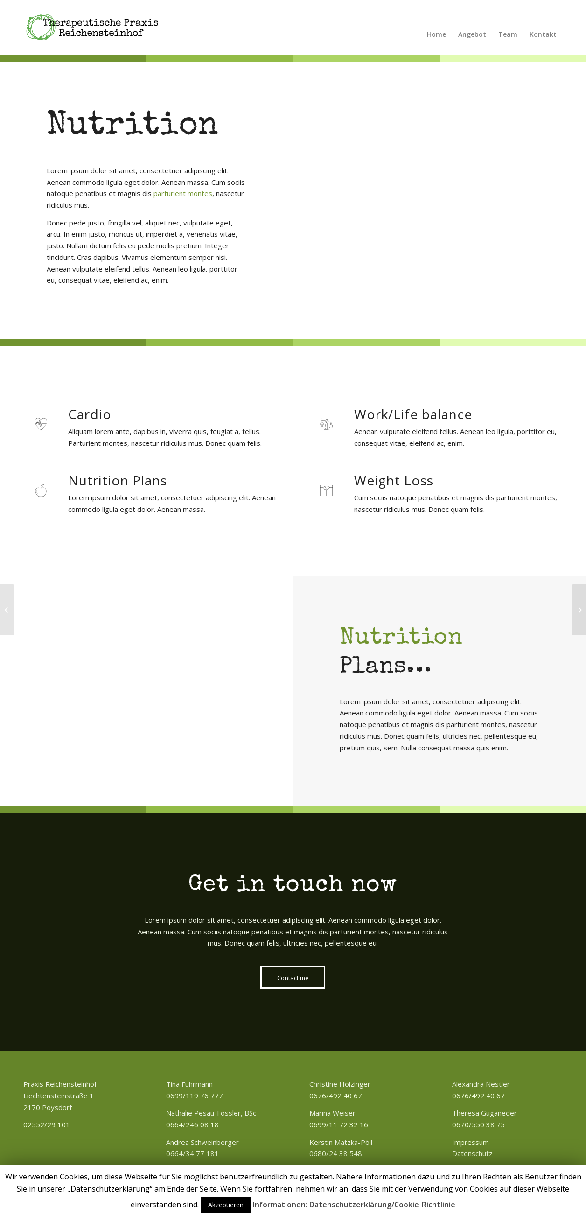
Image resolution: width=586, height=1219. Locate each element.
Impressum (470, 1142)
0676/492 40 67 (335, 1095)
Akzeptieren (226, 1204)
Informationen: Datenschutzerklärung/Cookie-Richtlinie (354, 1204)
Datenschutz (472, 1153)
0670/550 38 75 (478, 1124)
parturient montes (182, 193)
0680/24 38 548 (335, 1153)
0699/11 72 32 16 (338, 1124)
